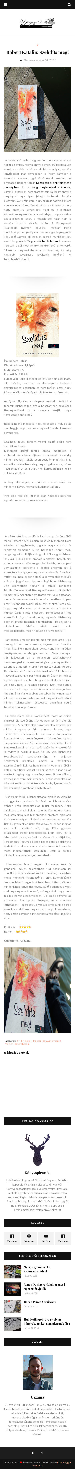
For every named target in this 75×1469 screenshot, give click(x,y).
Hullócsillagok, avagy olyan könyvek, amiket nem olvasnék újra (47, 1322)
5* (18, 1040)
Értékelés (26, 1040)
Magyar (9, 1043)
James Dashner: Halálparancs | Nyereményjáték (44, 1287)
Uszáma (28, 60)
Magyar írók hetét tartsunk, (44, 241)
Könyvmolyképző (51, 1040)
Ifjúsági (37, 1040)
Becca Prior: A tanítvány (40, 1302)
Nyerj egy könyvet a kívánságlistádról (37, 1269)
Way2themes (33, 1462)
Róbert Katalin (22, 1043)
